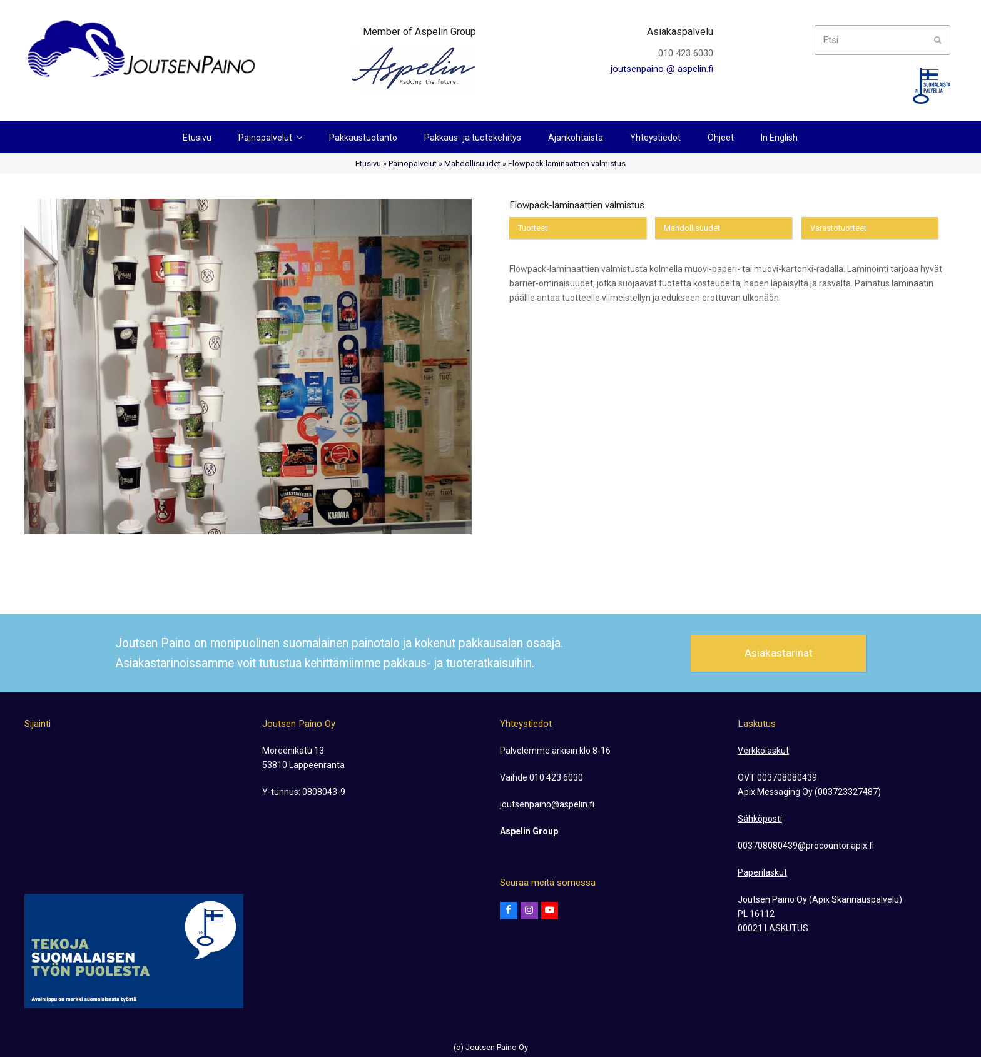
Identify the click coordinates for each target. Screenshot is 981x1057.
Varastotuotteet (838, 228)
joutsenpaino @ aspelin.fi (662, 68)
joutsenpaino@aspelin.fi (547, 804)
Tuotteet (532, 228)
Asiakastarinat (779, 653)
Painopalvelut (413, 163)
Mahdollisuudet (472, 163)
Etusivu (368, 163)
